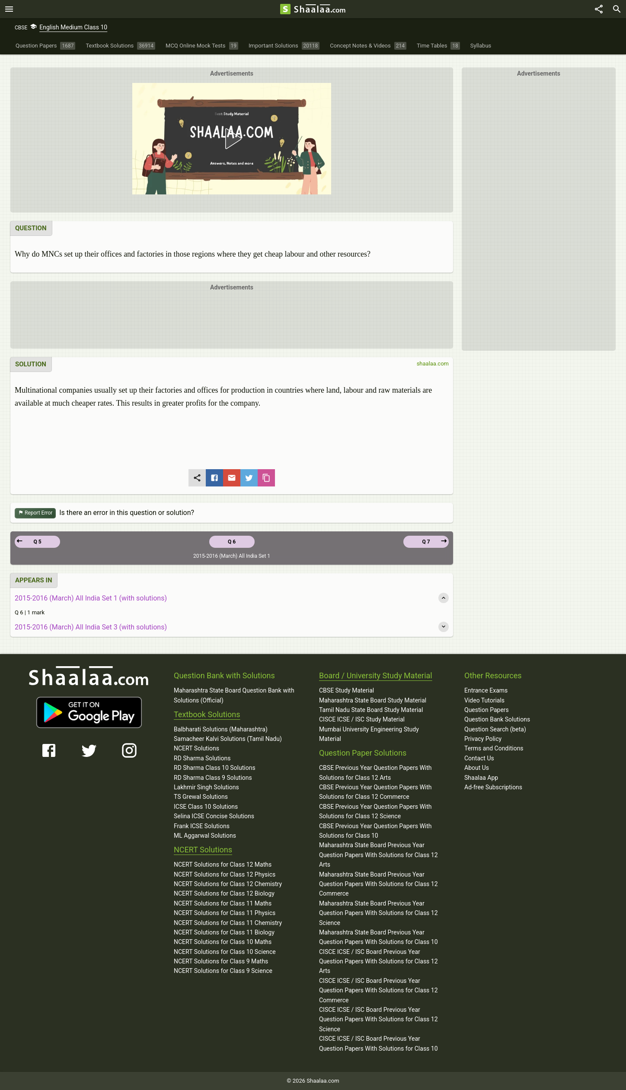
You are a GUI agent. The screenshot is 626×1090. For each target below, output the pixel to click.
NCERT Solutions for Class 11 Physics (224, 912)
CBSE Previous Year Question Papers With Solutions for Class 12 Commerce (375, 792)
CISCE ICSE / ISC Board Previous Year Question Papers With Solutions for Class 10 (378, 1043)
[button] (232, 139)
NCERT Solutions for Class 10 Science (225, 951)
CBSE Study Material (346, 690)
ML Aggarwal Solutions (205, 835)
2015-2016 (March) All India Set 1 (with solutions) (91, 598)
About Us (476, 767)
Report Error (35, 513)
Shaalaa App (481, 777)
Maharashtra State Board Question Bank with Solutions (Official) (234, 695)
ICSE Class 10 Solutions (206, 806)
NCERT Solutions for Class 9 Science (223, 970)
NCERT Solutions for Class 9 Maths (221, 961)
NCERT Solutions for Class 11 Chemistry (228, 922)
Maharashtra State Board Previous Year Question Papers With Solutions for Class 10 (378, 937)
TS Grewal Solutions (201, 796)
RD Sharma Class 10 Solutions (215, 767)
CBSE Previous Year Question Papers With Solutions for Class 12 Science (375, 811)
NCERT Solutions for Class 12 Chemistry (228, 883)
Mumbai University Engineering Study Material (369, 734)
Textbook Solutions (207, 714)
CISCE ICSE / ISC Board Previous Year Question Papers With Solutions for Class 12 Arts (378, 961)
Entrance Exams (486, 690)
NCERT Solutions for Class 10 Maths (222, 941)
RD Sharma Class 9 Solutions (213, 777)
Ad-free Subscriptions (493, 787)
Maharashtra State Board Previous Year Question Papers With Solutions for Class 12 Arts (378, 855)
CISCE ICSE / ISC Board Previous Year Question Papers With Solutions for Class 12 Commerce (378, 990)
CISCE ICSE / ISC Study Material (362, 719)
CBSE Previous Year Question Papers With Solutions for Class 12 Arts (375, 772)
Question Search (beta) (495, 729)
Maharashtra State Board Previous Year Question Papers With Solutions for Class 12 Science (378, 913)
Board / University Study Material (375, 675)
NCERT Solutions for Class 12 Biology (224, 893)
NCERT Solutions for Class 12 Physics (224, 874)
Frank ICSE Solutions (202, 826)
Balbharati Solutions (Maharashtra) (221, 729)
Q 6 (232, 542)
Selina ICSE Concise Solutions (214, 816)
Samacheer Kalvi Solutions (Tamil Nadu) (228, 738)
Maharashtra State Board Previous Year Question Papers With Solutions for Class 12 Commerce (378, 884)
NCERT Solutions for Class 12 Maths (222, 864)
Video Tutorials (484, 700)
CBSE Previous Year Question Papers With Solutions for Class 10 (375, 831)
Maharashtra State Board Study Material (372, 700)
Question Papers (486, 709)
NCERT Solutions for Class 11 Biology (224, 932)
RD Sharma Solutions (202, 758)
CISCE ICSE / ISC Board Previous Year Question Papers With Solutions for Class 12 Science (378, 1019)
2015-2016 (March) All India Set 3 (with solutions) (91, 627)
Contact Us (479, 758)
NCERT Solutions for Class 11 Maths (222, 903)
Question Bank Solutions (497, 719)
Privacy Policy (482, 738)
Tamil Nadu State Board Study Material (371, 709)
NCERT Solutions (196, 748)
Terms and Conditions (494, 748)
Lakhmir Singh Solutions (206, 787)
